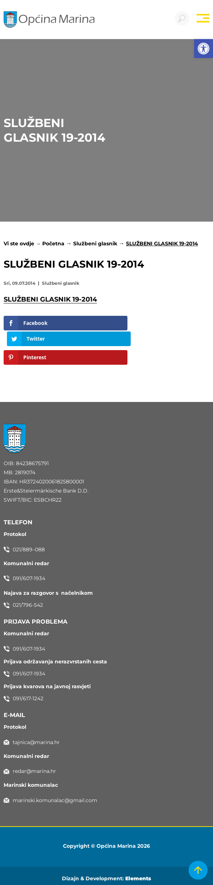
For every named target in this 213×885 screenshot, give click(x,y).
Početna (53, 243)
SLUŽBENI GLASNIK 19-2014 (50, 299)
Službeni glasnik (95, 243)
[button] (203, 48)
